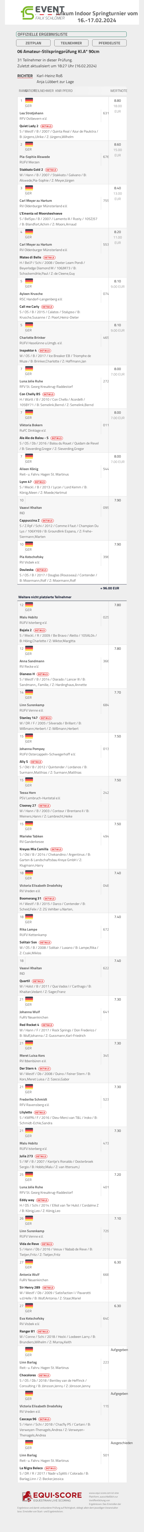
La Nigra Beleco (39, 1468)
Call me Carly (37, 306)
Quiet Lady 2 (37, 126)
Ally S (31, 761)
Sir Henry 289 (37, 1287)
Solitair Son (36, 942)
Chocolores (35, 1375)
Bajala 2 (33, 630)
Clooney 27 (35, 805)
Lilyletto (33, 1112)
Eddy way (34, 1200)
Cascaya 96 (36, 1419)
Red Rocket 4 (37, 1024)
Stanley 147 (36, 717)
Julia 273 (34, 1156)
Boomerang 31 (38, 898)
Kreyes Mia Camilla (41, 849)
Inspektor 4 (36, 350)
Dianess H (35, 674)
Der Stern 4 (36, 1068)
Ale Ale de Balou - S (42, 438)
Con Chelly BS (38, 394)
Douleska (34, 569)
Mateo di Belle (38, 257)
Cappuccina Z (37, 520)
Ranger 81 (35, 1331)
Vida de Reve (37, 1243)
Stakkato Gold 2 (39, 169)
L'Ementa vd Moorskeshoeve (41, 213)
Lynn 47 (33, 481)
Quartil (32, 981)
